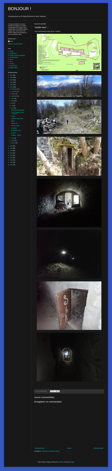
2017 (11, 153)
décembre (14, 89)
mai (12, 105)
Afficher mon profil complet (15, 44)
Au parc (13, 116)
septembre (14, 96)
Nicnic (11, 59)
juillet (13, 101)
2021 (11, 87)
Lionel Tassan (13, 65)
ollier (11, 41)
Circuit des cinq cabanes (17, 110)
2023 (11, 82)
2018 (11, 150)
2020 (11, 146)
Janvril (13, 121)
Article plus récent (39, 448)
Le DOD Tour (13, 53)
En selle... (13, 133)
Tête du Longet (15, 125)
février (13, 140)
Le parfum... (14, 128)
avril (12, 108)
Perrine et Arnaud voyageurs (17, 55)
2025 (11, 77)
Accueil (69, 448)
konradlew (60, 462)
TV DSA (12, 63)
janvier (13, 143)
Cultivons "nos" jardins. (17, 118)
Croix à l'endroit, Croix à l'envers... (17, 113)
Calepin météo (13, 67)
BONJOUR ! (19, 8)
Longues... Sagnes (16, 135)
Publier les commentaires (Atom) (50, 451)
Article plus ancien (98, 448)
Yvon (11, 61)
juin (12, 103)
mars (12, 138)
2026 (11, 75)
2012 (11, 165)
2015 (11, 157)
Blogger (72, 462)
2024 (11, 80)
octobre (13, 94)
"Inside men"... (15, 123)
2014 (11, 160)
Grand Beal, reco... (16, 130)
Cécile (11, 51)
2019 (11, 148)
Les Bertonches (14, 57)
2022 (11, 84)
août (12, 98)
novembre (14, 91)
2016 (11, 155)
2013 (11, 162)
